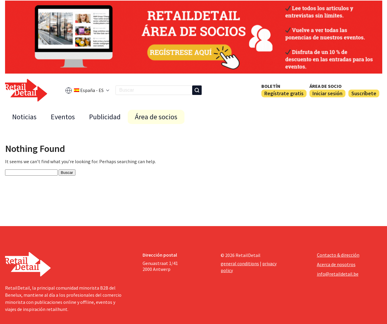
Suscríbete (363, 93)
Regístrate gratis (284, 93)
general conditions (240, 263)
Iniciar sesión (327, 93)
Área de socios (156, 116)
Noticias (24, 116)
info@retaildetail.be (337, 274)
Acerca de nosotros (336, 264)
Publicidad (105, 116)
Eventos (63, 116)
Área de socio (325, 86)
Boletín (270, 86)
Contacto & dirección (338, 255)
